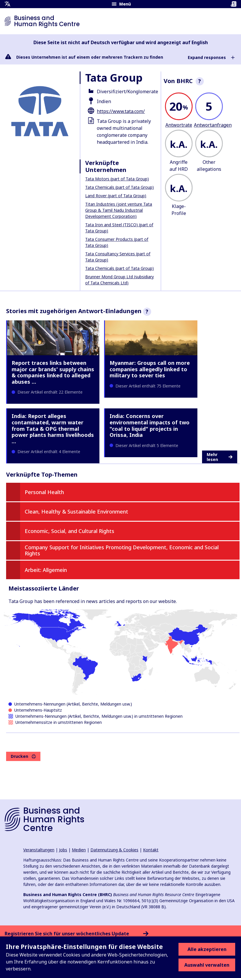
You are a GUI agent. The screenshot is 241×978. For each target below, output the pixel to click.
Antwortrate (178, 125)
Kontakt (150, 850)
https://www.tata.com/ (121, 111)
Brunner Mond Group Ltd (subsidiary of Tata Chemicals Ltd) (119, 280)
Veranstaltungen (38, 850)
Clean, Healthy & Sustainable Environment (76, 511)
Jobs (63, 850)
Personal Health (44, 492)
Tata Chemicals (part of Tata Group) (119, 187)
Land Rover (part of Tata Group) (115, 195)
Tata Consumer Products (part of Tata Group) (116, 242)
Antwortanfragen (213, 125)
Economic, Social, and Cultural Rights (69, 530)
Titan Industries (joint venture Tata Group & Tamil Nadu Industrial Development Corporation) (118, 210)
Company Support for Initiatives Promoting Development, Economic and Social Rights (122, 550)
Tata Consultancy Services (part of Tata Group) (117, 257)
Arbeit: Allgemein (46, 569)
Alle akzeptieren (207, 949)
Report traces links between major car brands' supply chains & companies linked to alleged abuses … (53, 372)
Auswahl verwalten (206, 965)
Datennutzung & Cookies (114, 850)
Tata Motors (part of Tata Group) (117, 179)
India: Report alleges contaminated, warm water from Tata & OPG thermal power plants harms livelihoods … (53, 428)
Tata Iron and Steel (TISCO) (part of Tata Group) (119, 228)
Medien (79, 850)
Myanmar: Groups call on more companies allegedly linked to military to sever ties (150, 369)
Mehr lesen (220, 457)
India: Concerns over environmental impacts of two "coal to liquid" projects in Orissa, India (150, 425)
